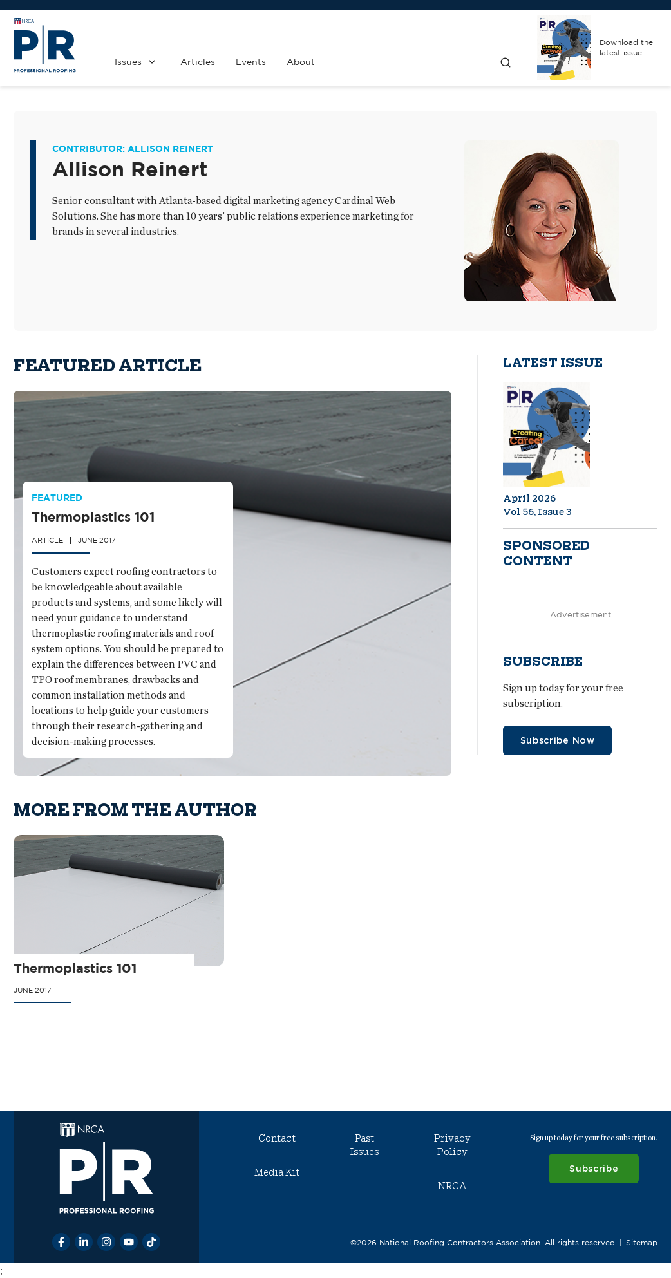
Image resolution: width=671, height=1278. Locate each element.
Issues (128, 62)
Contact (277, 1138)
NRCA (452, 1186)
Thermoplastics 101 (92, 516)
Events (251, 62)
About (301, 62)
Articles (197, 62)
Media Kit (276, 1172)
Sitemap (641, 1242)
